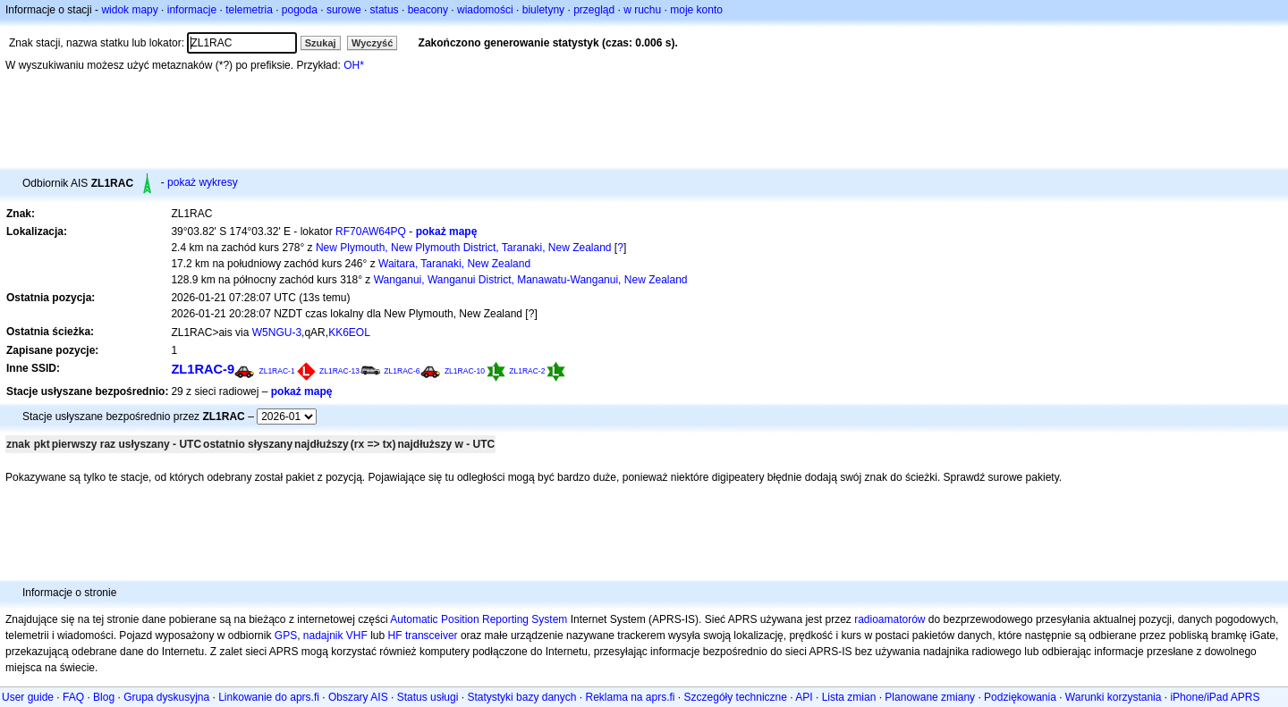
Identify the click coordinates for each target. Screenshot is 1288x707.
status (384, 10)
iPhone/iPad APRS (1214, 697)
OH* (353, 65)
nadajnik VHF (335, 635)
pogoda (300, 10)
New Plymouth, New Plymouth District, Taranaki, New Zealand (464, 247)
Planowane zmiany (930, 697)
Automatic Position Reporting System (478, 619)
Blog (103, 697)
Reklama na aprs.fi (629, 697)
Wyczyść (372, 43)
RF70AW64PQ (370, 231)
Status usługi (428, 697)
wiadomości (485, 10)
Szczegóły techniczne (735, 697)
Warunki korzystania (1113, 697)
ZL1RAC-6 (401, 370)
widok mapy (129, 10)
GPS (286, 635)
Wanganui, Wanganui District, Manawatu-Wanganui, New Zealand (531, 280)
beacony (428, 10)
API (803, 697)
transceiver (431, 635)
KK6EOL (349, 332)
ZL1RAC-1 (276, 370)
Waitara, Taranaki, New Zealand (454, 263)
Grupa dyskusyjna (166, 697)
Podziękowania (1020, 697)
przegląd (593, 10)
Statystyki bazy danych (521, 697)
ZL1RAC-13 (339, 370)
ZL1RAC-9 (202, 369)
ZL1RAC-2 (527, 370)
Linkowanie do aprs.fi (268, 697)
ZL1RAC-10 (465, 370)
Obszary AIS (358, 697)
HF (395, 635)
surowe (343, 10)
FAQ (73, 697)
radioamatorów (889, 619)
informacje (191, 10)
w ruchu (642, 10)
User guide (28, 697)
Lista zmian (849, 697)
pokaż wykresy (202, 182)
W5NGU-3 (276, 332)
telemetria (249, 10)
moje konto (696, 10)
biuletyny (543, 10)
